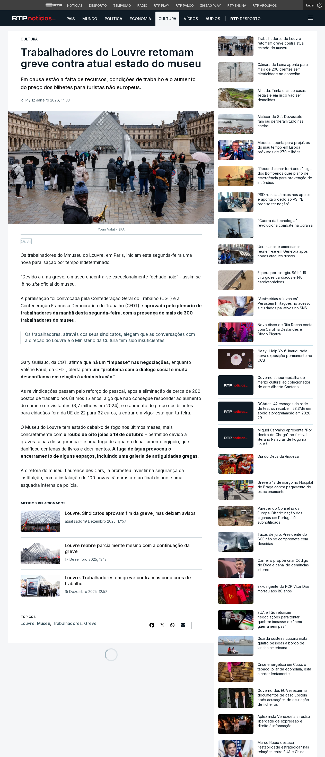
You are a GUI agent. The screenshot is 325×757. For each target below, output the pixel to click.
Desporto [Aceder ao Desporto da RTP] (98, 5)
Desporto (245, 18)
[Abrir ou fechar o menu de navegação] (309, 18)
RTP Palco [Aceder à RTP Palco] (185, 5)
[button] (301, 18)
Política (113, 18)
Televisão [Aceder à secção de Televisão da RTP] (122, 5)
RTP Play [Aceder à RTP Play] (161, 5)
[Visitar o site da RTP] (54, 5)
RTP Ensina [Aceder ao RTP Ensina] (236, 5)
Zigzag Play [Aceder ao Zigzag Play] (210, 5)
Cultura (167, 18)
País (71, 18)
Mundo (89, 18)
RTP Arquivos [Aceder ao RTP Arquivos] (265, 5)
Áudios (213, 18)
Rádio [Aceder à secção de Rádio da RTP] (142, 5)
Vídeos (191, 18)
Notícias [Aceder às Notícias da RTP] (75, 5)
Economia (140, 18)
